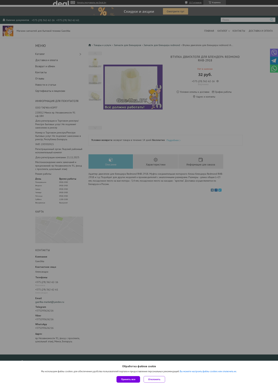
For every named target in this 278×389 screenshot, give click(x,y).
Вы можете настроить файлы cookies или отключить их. (208, 371)
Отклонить (154, 379)
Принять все (128, 379)
